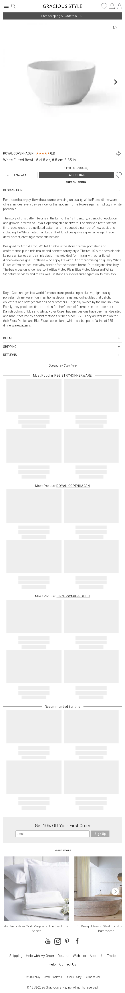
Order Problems (53, 977)
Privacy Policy (73, 977)
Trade (111, 956)
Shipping (15, 956)
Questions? (63, 365)
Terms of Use (92, 977)
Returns (63, 956)
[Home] (62, 7)
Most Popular (62, 375)
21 (52, 153)
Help (52, 964)
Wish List (79, 956)
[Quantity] (22, 175)
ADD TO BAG (77, 175)
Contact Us (67, 964)
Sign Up (100, 834)
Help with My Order (40, 956)
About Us (96, 956)
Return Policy (32, 977)
